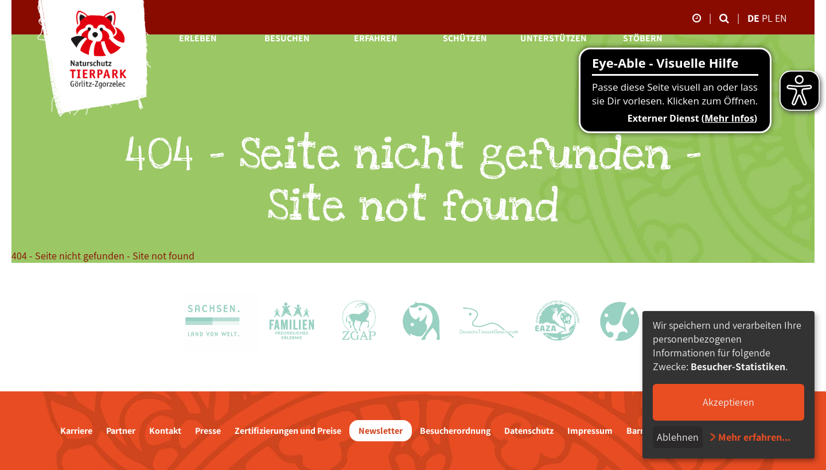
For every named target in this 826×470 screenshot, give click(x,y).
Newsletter (381, 431)
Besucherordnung (455, 431)
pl (768, 18)
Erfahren (376, 38)
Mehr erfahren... (754, 437)
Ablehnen (678, 437)
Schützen (465, 38)
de (753, 18)
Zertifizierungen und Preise (288, 431)
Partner (120, 431)
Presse (208, 431)
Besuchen (287, 38)
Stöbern (643, 38)
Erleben (198, 38)
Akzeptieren (728, 402)
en (781, 18)
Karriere (76, 431)
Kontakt (165, 431)
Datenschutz (529, 431)
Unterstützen (553, 38)
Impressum (590, 431)
